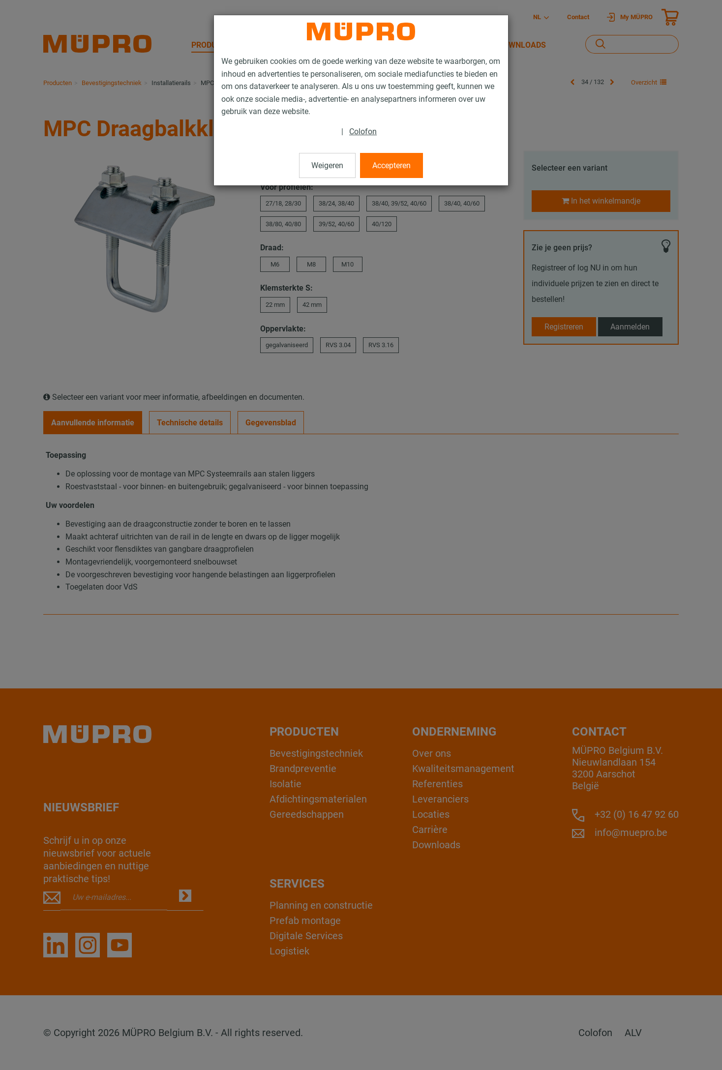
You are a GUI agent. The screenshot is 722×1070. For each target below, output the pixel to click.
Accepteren (391, 165)
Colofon (363, 131)
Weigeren (327, 165)
